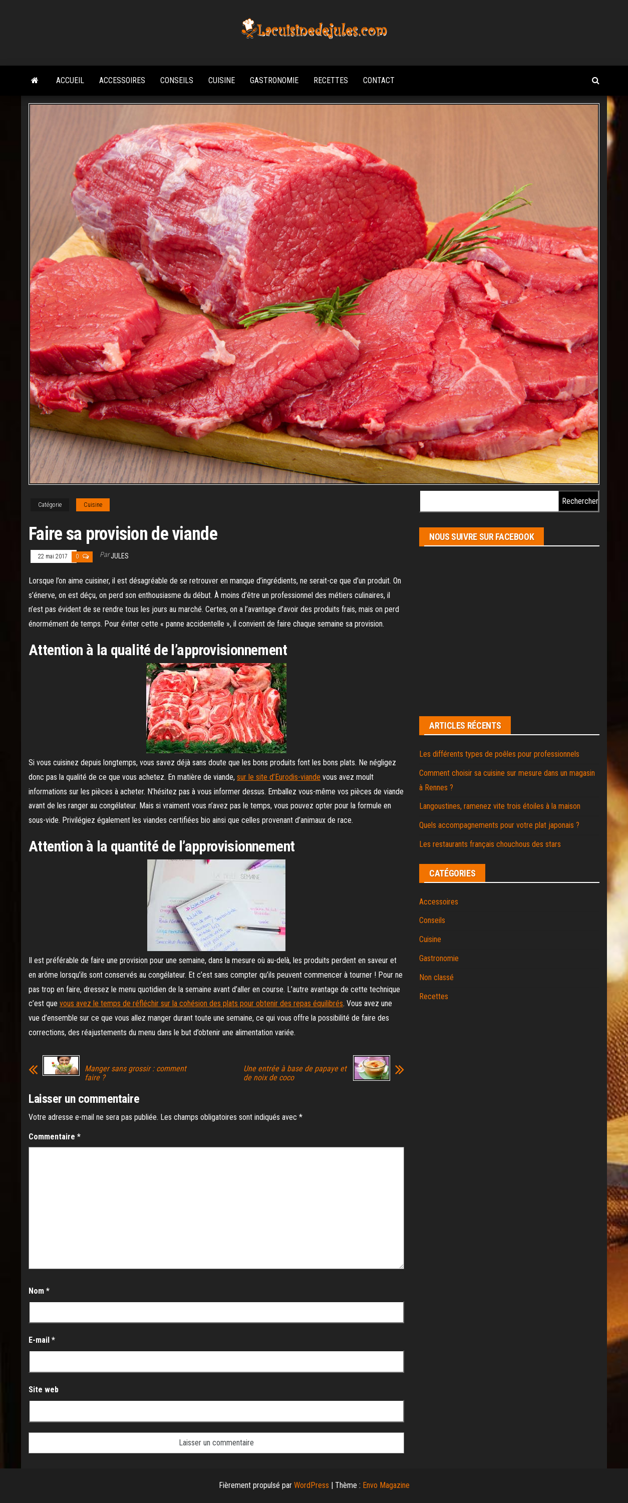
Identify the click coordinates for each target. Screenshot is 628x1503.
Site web (44, 1389)
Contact (379, 80)
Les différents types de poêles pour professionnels (499, 754)
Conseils (176, 80)
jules (120, 556)
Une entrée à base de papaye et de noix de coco (295, 1073)
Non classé (436, 977)
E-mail (42, 1340)
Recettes (330, 80)
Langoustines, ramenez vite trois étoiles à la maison (499, 806)
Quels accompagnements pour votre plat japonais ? (499, 825)
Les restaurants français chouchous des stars (490, 844)
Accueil (70, 80)
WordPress (311, 1485)
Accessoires (122, 80)
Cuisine (221, 80)
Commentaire (55, 1136)
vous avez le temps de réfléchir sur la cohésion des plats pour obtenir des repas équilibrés (201, 1003)
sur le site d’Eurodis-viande (279, 777)
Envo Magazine (386, 1485)
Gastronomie (274, 80)
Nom (39, 1291)
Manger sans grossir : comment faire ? (135, 1073)
